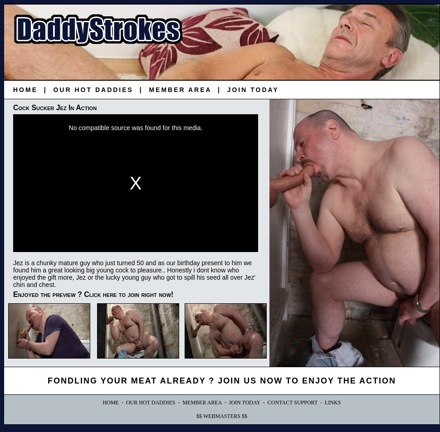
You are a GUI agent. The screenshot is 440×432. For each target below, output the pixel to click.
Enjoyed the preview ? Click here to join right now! (93, 294)
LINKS (333, 402)
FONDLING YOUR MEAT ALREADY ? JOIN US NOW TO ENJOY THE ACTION (222, 380)
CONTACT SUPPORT (293, 402)
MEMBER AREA (180, 89)
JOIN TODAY (253, 89)
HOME (25, 89)
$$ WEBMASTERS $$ (221, 416)
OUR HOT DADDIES (93, 89)
